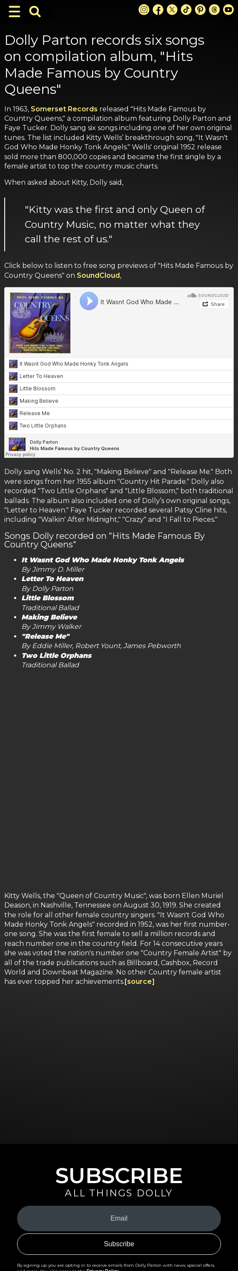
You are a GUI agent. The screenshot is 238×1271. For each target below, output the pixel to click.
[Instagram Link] (144, 9)
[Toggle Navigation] (14, 11)
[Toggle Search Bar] (35, 11)
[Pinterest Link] (200, 9)
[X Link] (172, 9)
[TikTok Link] (186, 9)
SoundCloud (98, 275)
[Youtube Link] (228, 9)
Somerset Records (64, 109)
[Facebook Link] (158, 9)
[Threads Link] (214, 9)
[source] (140, 981)
